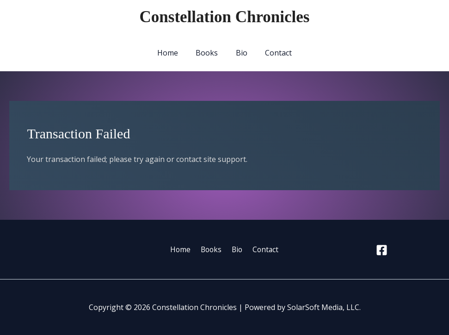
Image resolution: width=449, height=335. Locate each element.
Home (172, 53)
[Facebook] (381, 250)
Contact (274, 53)
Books (208, 53)
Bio (240, 53)
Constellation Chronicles (225, 17)
